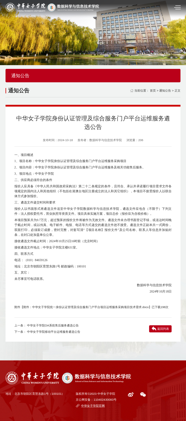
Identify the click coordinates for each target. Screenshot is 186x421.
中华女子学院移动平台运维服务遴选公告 (53, 331)
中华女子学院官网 (93, 405)
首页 (153, 90)
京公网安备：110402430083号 (96, 399)
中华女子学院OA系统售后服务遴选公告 (53, 325)
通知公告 (165, 90)
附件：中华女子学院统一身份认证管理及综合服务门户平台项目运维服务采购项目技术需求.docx (86, 307)
